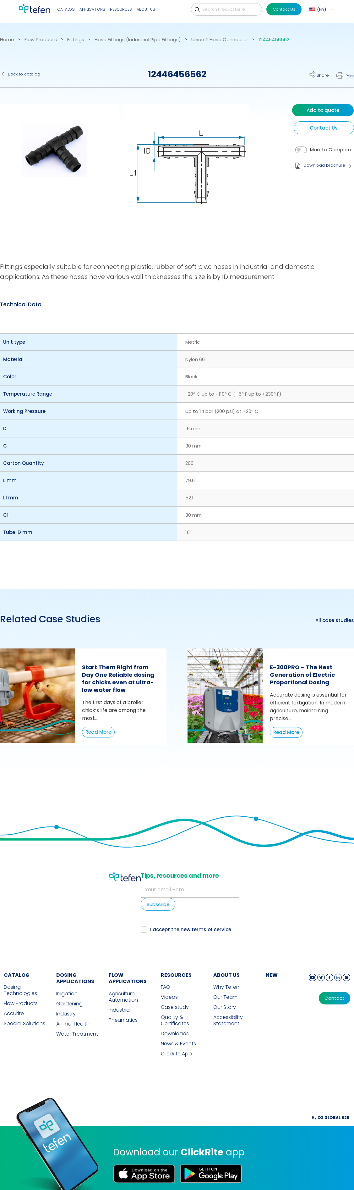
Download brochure (324, 165)
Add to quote (323, 110)
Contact (334, 985)
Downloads (175, 1021)
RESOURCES (176, 962)
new (272, 962)
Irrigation (67, 981)
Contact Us (284, 9)
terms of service (301, 907)
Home (7, 39)
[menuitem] (320, 9)
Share (323, 75)
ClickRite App (176, 1041)
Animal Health (73, 1011)
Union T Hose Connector (219, 39)
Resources (121, 9)
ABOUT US (226, 962)
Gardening (69, 991)
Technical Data (20, 304)
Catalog (66, 9)
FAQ (165, 974)
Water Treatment (77, 1021)
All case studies (334, 620)
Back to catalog (24, 74)
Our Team (225, 984)
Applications (92, 9)
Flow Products (41, 39)
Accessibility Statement (228, 1008)
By (331, 1105)
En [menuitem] (321, 9)
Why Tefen (226, 974)
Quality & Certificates (175, 1008)
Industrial (120, 997)
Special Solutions (24, 1011)
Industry (66, 1001)
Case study (175, 995)
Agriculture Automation (123, 984)
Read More (98, 732)
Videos (169, 984)
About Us (146, 9)
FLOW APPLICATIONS (128, 966)
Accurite (14, 1001)
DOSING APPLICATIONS (75, 966)
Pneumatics (123, 1007)
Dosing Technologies (20, 977)
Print (350, 76)
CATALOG (17, 962)
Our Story (224, 995)
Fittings (75, 39)
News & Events (178, 1031)
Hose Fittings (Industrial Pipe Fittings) (138, 39)
